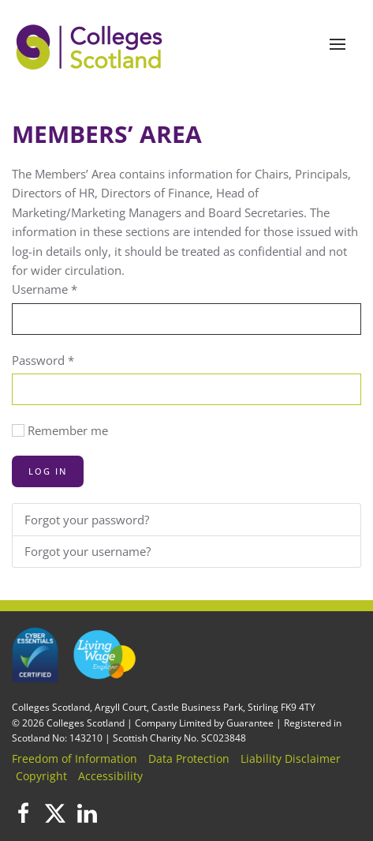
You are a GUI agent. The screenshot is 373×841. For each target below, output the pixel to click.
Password (43, 360)
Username (44, 289)
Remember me (68, 430)
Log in (47, 471)
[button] (337, 44)
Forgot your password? (86, 520)
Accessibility (110, 775)
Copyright (41, 775)
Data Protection (188, 758)
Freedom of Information (74, 758)
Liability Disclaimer (291, 758)
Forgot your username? (87, 551)
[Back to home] (91, 44)
